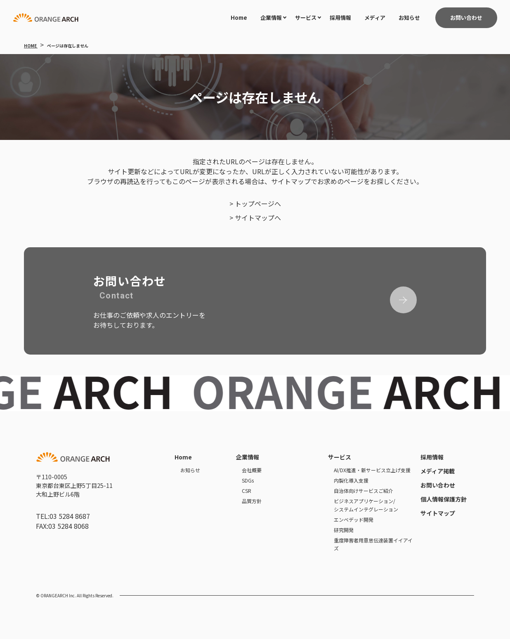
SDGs (248, 480)
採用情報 (340, 17)
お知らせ (409, 17)
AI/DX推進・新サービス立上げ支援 (372, 469)
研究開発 (344, 529)
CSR (246, 490)
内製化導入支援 (351, 480)
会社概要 (252, 469)
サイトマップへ (258, 217)
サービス (305, 17)
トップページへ (258, 203)
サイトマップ (437, 513)
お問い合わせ (437, 485)
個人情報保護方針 (443, 499)
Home (239, 17)
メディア (374, 17)
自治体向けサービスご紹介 (363, 490)
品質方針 (252, 500)
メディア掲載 (437, 471)
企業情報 (271, 17)
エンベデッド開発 (353, 519)
